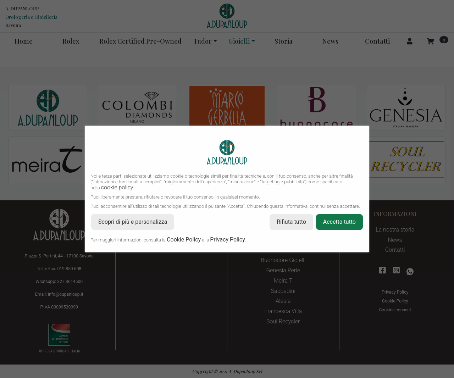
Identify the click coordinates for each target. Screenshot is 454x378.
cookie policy (117, 187)
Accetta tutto (339, 221)
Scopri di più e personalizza (132, 221)
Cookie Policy (184, 239)
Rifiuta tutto (291, 221)
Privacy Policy (227, 239)
